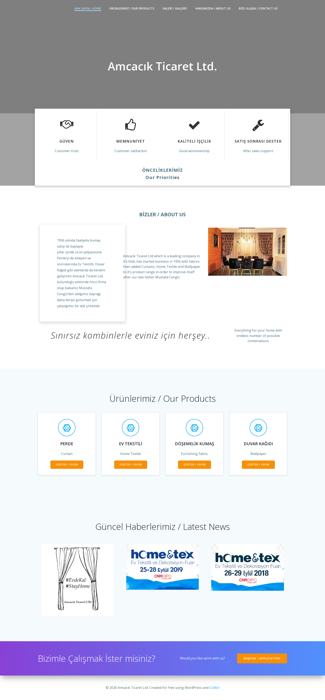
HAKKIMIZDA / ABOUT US (212, 8)
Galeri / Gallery (174, 8)
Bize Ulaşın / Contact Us (258, 8)
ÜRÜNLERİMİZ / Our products (131, 8)
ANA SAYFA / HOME (87, 8)
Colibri (214, 687)
